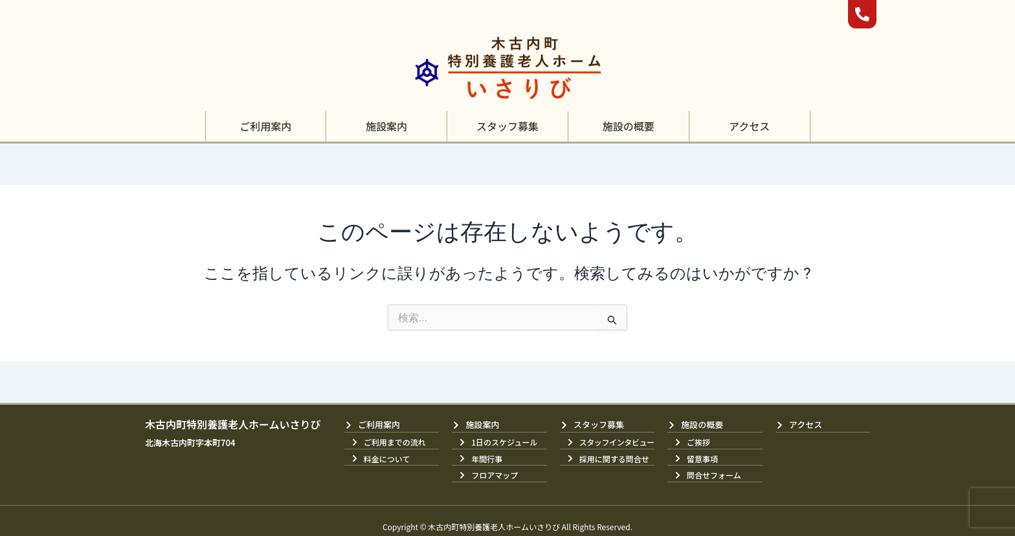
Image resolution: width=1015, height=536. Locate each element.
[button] (265, 126)
